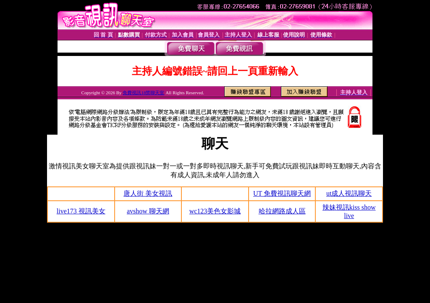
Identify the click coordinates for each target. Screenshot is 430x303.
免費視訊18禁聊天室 (143, 92)
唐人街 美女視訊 (147, 193)
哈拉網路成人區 (282, 211)
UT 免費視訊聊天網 (282, 193)
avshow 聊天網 (148, 211)
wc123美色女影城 (215, 211)
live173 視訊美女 (81, 211)
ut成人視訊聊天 (349, 193)
